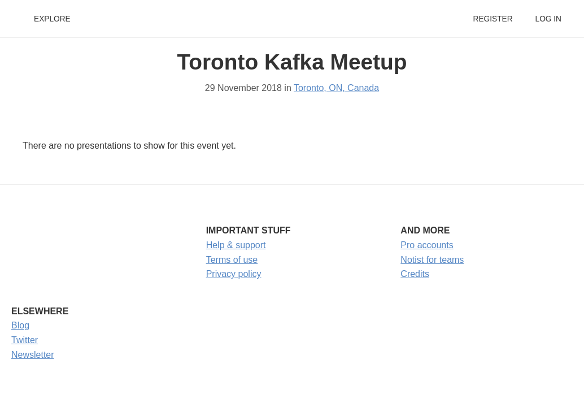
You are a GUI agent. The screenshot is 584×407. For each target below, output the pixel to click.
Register (492, 19)
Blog (20, 325)
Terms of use (232, 260)
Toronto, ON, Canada (336, 88)
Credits (414, 274)
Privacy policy (234, 274)
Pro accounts (426, 245)
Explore (52, 19)
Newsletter (32, 355)
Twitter (24, 340)
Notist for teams (432, 260)
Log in (548, 19)
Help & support (236, 245)
